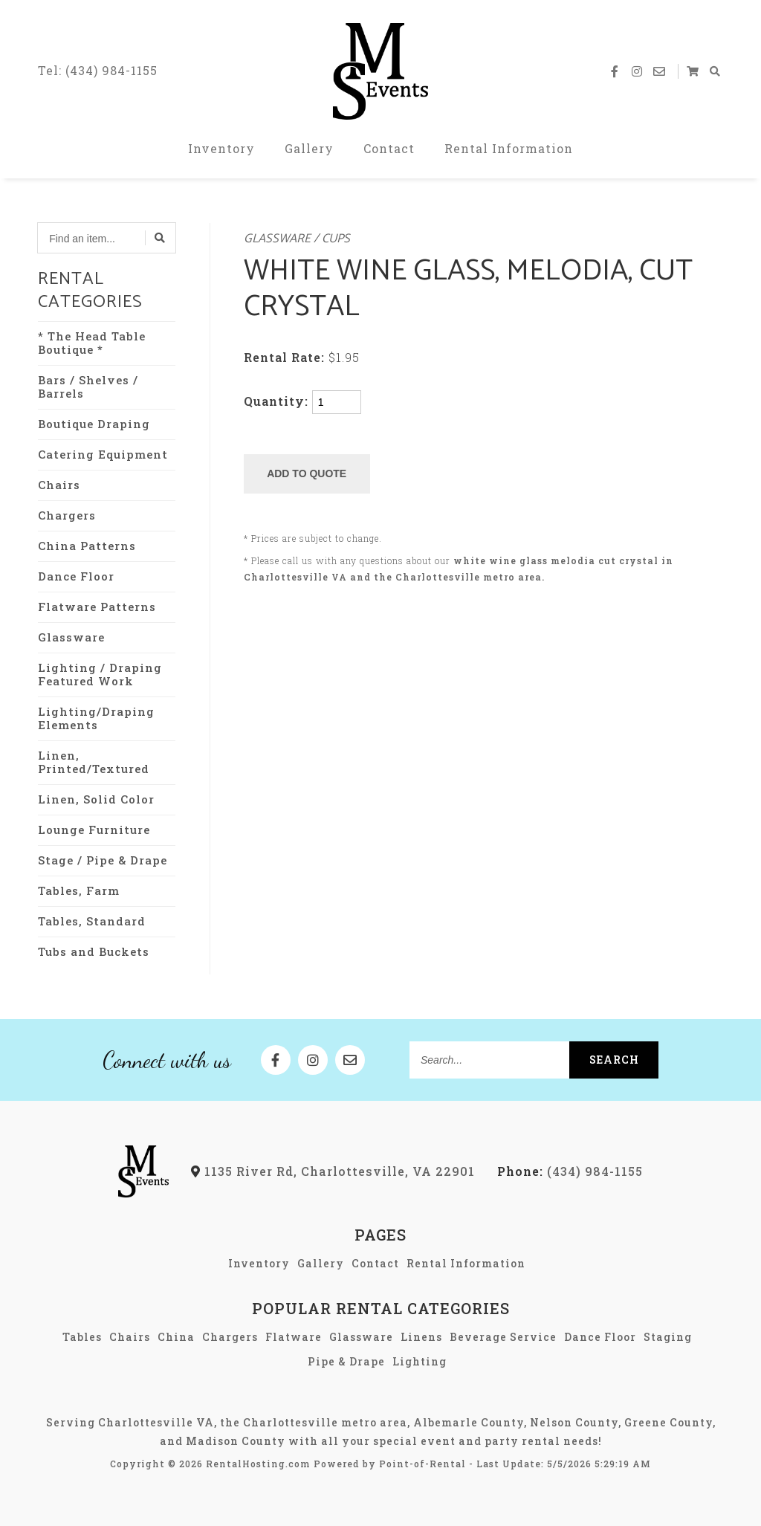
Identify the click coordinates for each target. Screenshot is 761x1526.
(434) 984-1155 (570, 1171)
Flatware (293, 1337)
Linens (421, 1337)
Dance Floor (76, 576)
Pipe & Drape (346, 1361)
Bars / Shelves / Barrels (88, 386)
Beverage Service (503, 1337)
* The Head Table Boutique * (92, 343)
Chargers (67, 515)
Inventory (221, 148)
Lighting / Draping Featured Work (100, 674)
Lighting (419, 1361)
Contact (389, 148)
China (176, 1337)
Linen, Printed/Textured (93, 762)
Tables (82, 1337)
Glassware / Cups (297, 239)
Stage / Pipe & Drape (102, 860)
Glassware (71, 637)
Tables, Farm (79, 890)
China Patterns (87, 545)
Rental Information (508, 148)
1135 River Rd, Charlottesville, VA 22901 (333, 1171)
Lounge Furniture (94, 829)
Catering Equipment (103, 454)
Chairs (59, 484)
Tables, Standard (92, 921)
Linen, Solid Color (96, 799)
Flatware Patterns (97, 606)
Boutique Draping (94, 423)
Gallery (309, 148)
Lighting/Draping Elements (96, 718)
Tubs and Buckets (93, 951)
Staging (668, 1337)
